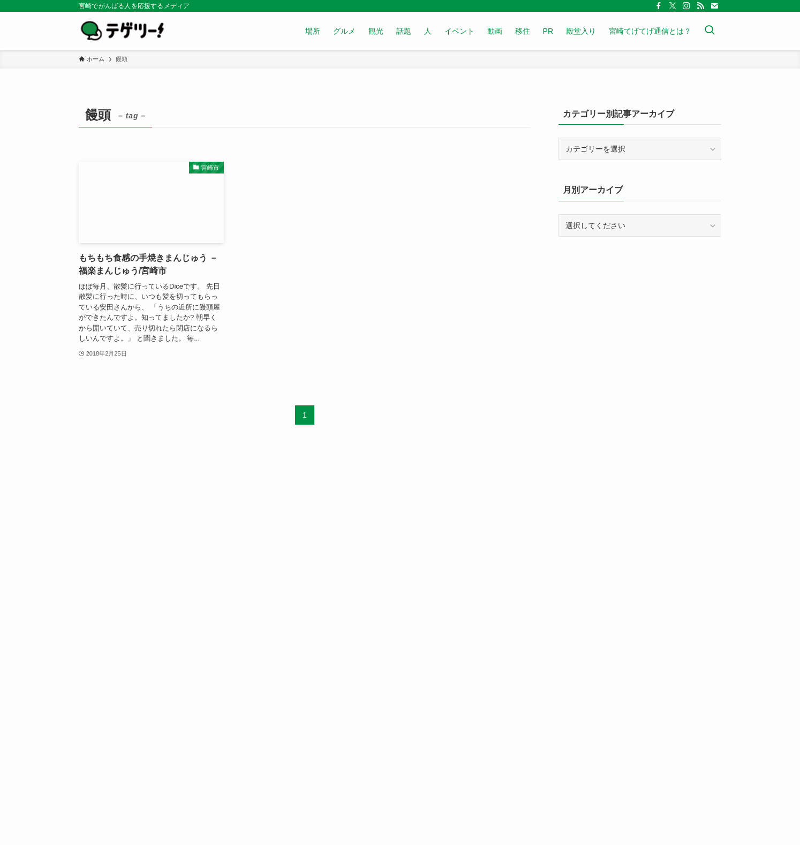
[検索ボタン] (709, 31)
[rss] (700, 6)
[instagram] (686, 6)
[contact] (714, 6)
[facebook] (659, 6)
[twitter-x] (673, 6)
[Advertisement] (640, 322)
